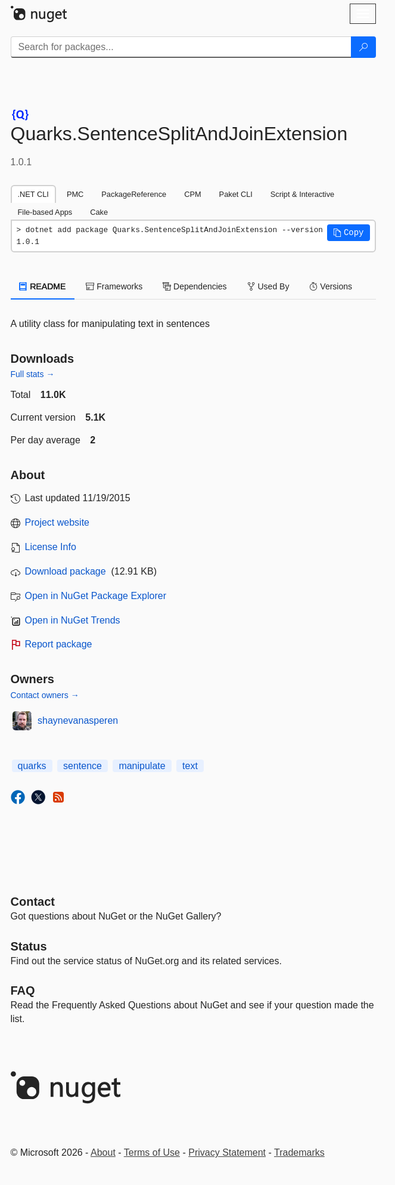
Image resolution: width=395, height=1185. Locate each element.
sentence (82, 766)
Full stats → (33, 374)
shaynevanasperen (78, 720)
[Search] (363, 47)
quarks (32, 766)
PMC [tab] (75, 194)
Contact (33, 901)
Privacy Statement (227, 1152)
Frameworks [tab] (114, 286)
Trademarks (299, 1152)
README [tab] (43, 286)
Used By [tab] (268, 286)
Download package (65, 571)
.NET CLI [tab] (33, 194)
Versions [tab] (330, 286)
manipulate (142, 766)
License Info (50, 547)
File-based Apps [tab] (45, 212)
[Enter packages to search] (181, 47)
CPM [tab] (192, 194)
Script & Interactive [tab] (302, 194)
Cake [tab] (99, 212)
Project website (57, 522)
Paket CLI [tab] (236, 194)
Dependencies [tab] (194, 286)
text (190, 766)
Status (29, 946)
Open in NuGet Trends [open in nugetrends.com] (72, 620)
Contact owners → (45, 695)
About (103, 1152)
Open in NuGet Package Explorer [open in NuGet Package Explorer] (95, 596)
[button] (348, 232)
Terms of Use (152, 1152)
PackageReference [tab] (133, 194)
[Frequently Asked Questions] (23, 990)
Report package (58, 644)
